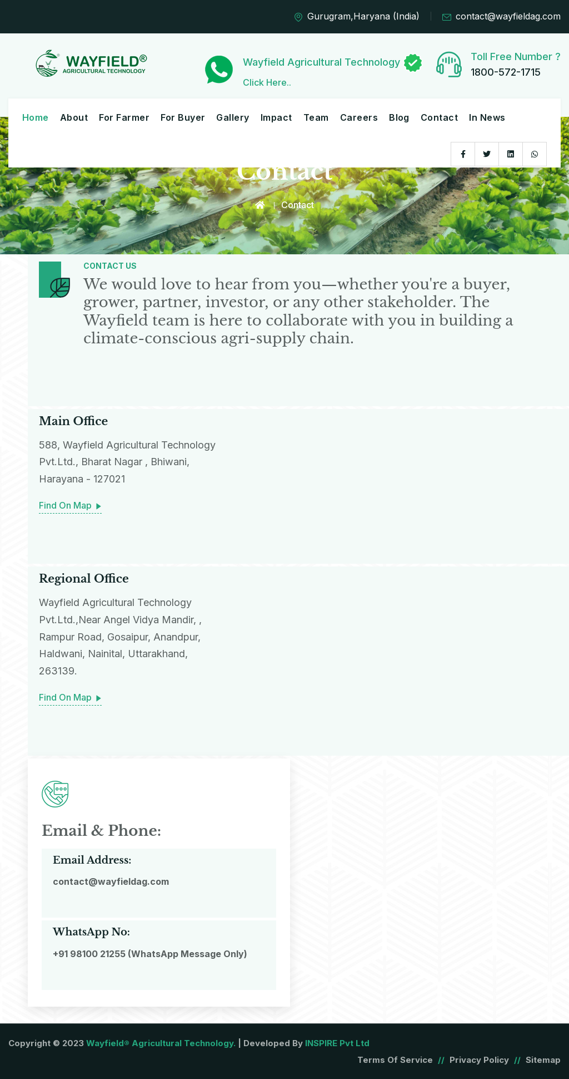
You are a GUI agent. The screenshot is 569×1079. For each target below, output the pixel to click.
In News (487, 117)
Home (35, 117)
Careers (359, 117)
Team (316, 117)
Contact (439, 117)
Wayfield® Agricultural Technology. (161, 1042)
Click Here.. (267, 82)
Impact (276, 117)
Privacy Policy (479, 1059)
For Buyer (183, 117)
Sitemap (543, 1059)
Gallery (232, 117)
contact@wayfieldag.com (501, 17)
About (74, 117)
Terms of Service (395, 1059)
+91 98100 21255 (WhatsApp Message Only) (150, 953)
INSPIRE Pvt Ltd (337, 1042)
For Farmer (124, 117)
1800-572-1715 (506, 72)
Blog (399, 117)
